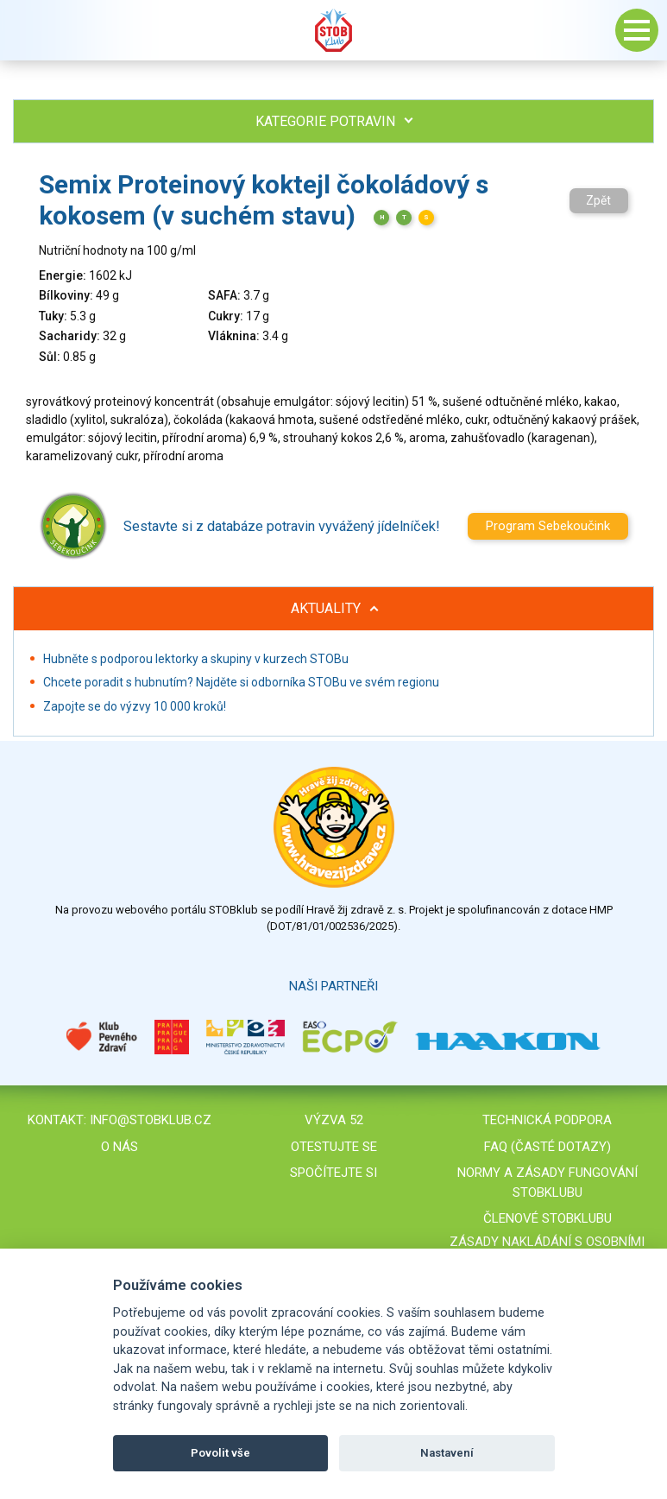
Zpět (598, 200)
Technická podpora (547, 1120)
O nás (119, 1146)
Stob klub (334, 30)
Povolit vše (220, 1452)
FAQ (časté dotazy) (547, 1146)
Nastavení (447, 1452)
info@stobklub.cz (150, 1120)
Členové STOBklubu (547, 1218)
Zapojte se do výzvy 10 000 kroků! (134, 706)
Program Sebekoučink (548, 526)
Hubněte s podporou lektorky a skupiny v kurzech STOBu (196, 659)
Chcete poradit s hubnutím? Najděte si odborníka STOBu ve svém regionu (241, 682)
